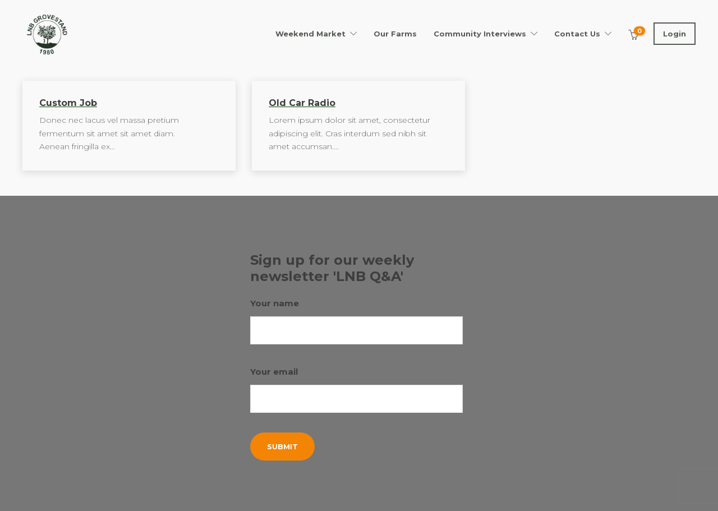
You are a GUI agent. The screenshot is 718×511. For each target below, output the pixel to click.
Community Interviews (480, 33)
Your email (356, 389)
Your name (356, 321)
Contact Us (577, 33)
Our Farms (395, 33)
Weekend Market (310, 33)
